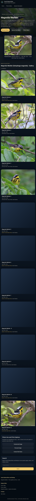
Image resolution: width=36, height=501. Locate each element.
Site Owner (3, 493)
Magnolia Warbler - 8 (7, 328)
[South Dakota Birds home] (8, 2)
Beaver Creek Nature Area (7, 100)
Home (3, 5)
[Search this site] (18, 465)
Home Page (3, 485)
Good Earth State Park (6, 430)
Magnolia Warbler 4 (6, 196)
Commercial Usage (18, 444)
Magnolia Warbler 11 (7, 427)
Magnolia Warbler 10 (7, 394)
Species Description (18, 5)
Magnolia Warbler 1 (6, 97)
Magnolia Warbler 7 (6, 295)
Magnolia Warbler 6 (6, 262)
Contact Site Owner (18, 451)
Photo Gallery (9, 5)
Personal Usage (18, 447)
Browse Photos (5, 30)
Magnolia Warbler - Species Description (8, 489)
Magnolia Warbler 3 (6, 163)
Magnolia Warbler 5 (6, 229)
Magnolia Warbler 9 (6, 361)
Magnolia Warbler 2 (6, 130)
